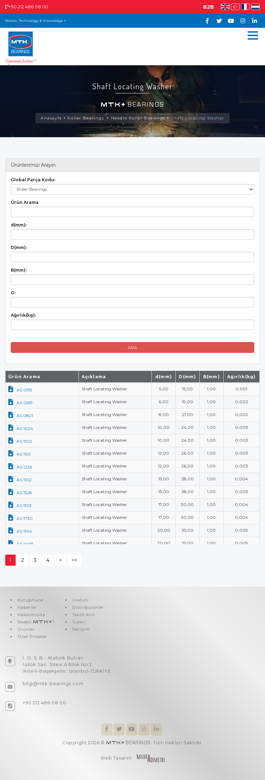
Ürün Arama (25, 202)
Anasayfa (51, 118)
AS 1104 (20, 531)
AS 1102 (20, 479)
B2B (208, 7)
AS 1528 (20, 492)
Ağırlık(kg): (23, 315)
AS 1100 (20, 441)
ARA (132, 347)
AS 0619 (20, 402)
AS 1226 (20, 467)
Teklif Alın (83, 614)
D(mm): (19, 247)
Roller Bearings (86, 118)
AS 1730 (20, 518)
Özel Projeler (32, 636)
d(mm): (18, 224)
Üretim (80, 600)
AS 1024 (20, 428)
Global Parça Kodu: (33, 179)
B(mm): (18, 270)
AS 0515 (20, 389)
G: (13, 292)
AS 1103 (20, 505)
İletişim (81, 629)
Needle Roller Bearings (138, 118)
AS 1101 (19, 454)
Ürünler (26, 629)
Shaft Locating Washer (197, 118)
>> (74, 560)
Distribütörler (88, 607)
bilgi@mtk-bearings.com (53, 683)
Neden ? (36, 621)
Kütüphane (30, 600)
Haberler (27, 607)
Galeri (79, 621)
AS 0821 (20, 415)
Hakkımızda (31, 614)
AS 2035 (20, 544)
